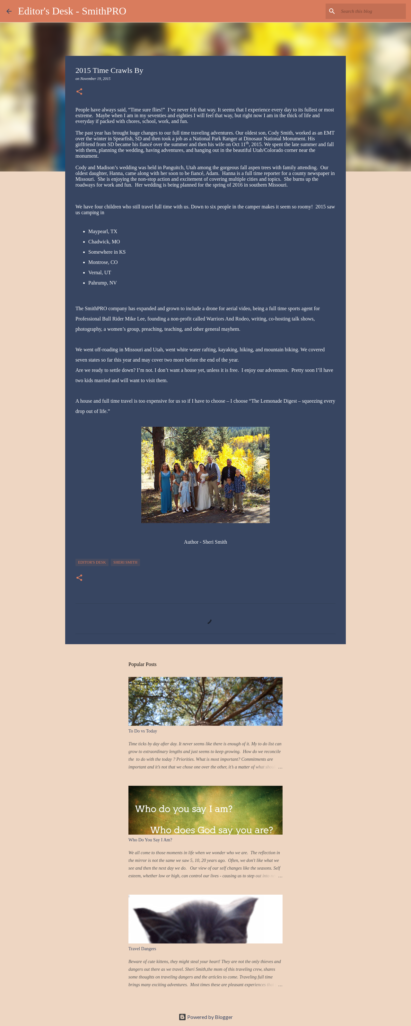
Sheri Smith (125, 562)
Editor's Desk (92, 562)
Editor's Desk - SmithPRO (72, 11)
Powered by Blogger (206, 1017)
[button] (79, 92)
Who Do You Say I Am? (150, 839)
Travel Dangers (142, 948)
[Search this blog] (372, 11)
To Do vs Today (142, 731)
